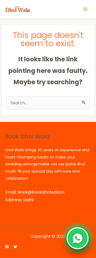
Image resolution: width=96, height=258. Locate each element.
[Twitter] (15, 247)
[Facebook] (7, 247)
